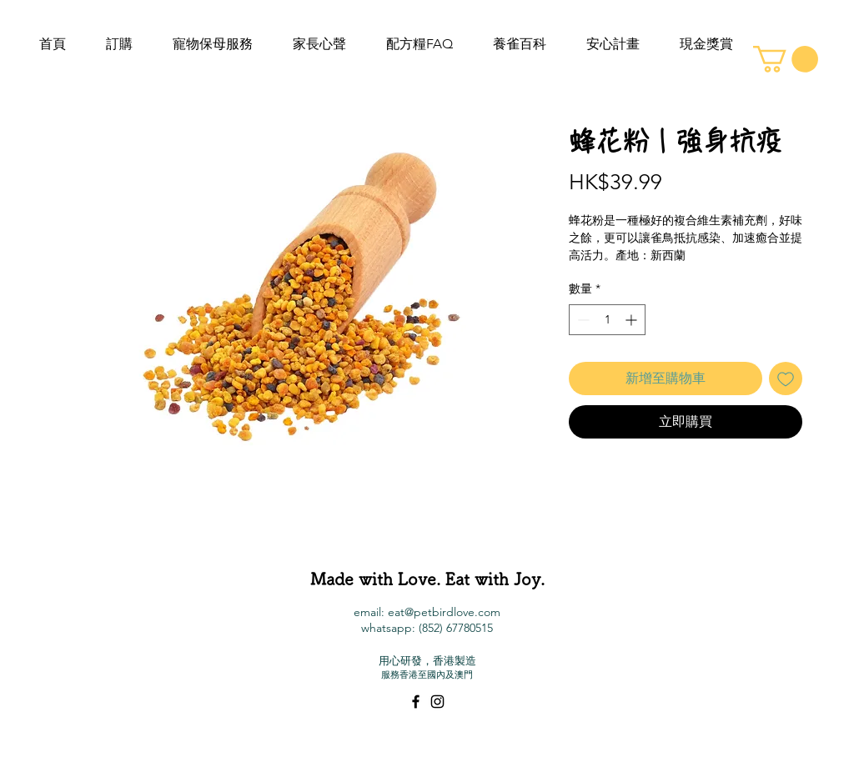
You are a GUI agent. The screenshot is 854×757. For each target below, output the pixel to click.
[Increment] (632, 319)
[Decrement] (581, 319)
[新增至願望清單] (785, 378)
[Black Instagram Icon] (437, 701)
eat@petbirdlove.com (444, 611)
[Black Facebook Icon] (415, 701)
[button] (785, 59)
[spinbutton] (607, 319)
